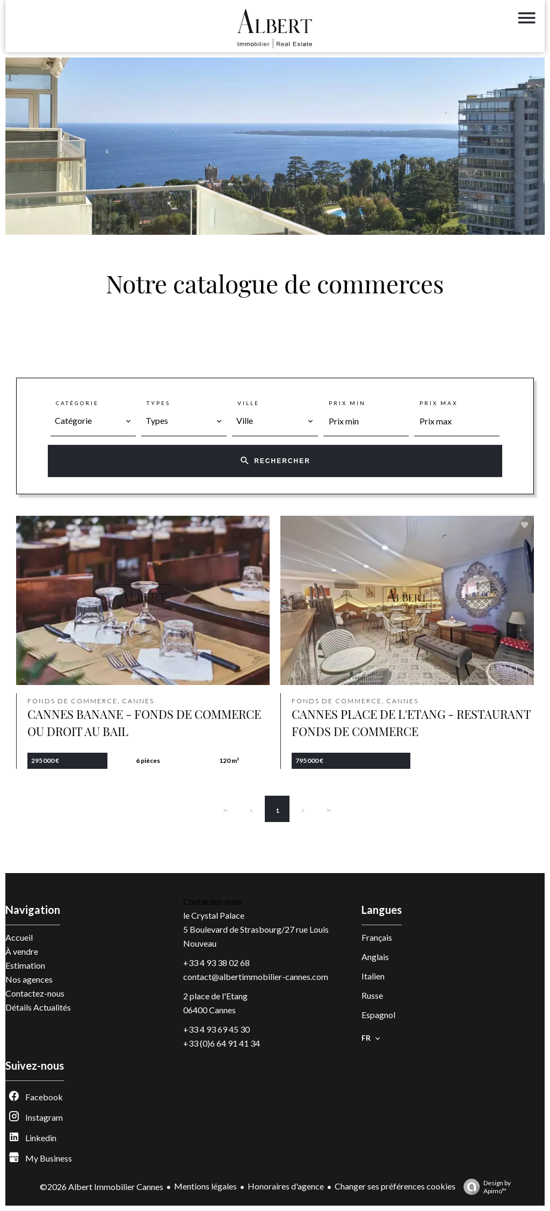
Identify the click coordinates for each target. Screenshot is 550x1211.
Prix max (438, 403)
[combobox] (93, 420)
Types (158, 403)
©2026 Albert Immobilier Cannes (101, 1186)
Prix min (347, 403)
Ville (248, 403)
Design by (484, 1187)
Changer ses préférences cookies (395, 1186)
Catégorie (77, 403)
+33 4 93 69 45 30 (216, 1029)
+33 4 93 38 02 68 (216, 962)
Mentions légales (205, 1186)
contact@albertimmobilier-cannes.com (255, 976)
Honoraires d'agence (286, 1186)
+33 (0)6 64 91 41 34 (221, 1043)
